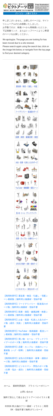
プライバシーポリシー (38, 386)
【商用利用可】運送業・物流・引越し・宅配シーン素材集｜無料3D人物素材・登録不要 (26, 297)
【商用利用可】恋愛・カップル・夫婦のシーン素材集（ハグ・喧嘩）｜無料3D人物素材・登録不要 (26, 350)
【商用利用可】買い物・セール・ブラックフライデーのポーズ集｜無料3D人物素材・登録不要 (26, 341)
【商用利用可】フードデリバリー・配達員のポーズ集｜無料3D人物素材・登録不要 (26, 306)
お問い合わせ (26, 392)
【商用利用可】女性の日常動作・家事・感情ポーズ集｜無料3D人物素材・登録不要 (26, 360)
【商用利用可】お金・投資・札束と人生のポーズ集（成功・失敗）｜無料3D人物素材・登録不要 (26, 323)
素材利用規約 (19, 386)
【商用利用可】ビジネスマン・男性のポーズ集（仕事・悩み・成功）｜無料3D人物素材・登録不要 (26, 369)
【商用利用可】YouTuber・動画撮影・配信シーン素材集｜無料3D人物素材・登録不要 (26, 333)
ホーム (7, 386)
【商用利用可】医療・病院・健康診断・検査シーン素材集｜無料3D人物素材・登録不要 (26, 313)
